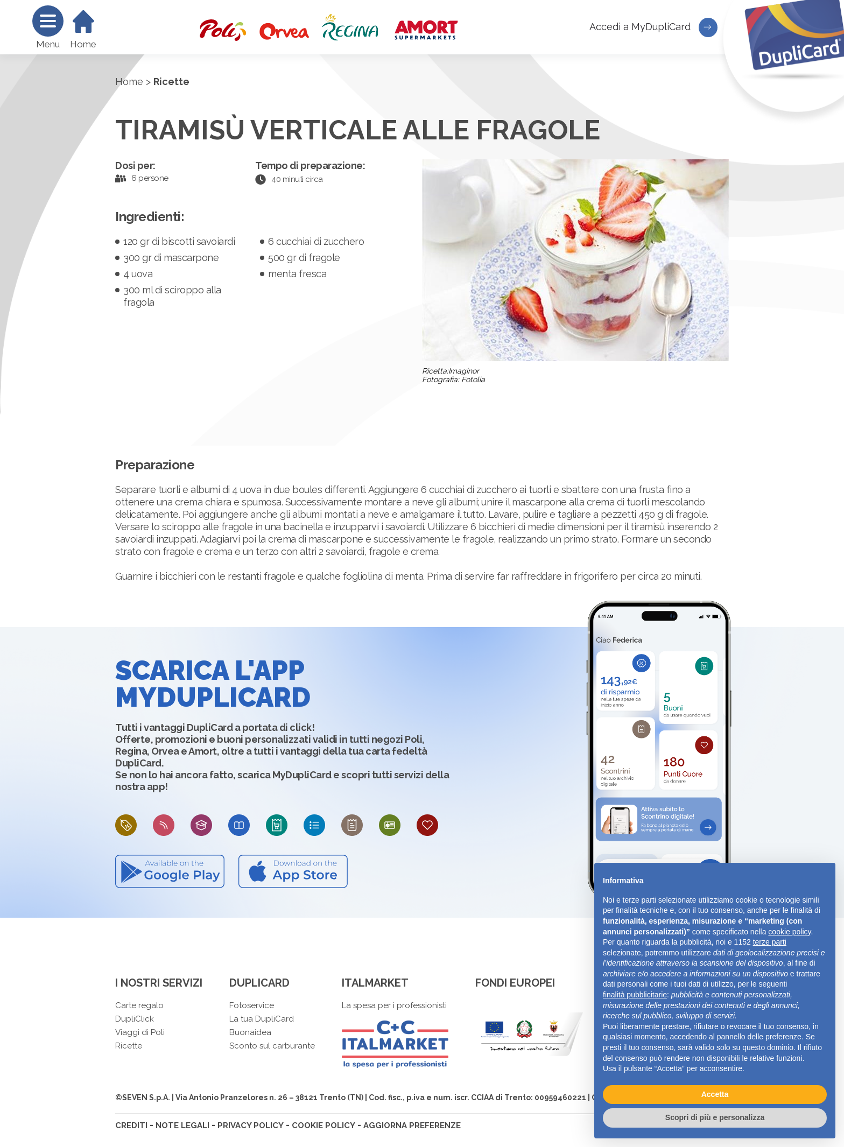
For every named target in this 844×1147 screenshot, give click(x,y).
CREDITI (131, 1125)
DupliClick (134, 1019)
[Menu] (48, 21)
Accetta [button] (715, 1094)
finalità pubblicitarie (635, 994)
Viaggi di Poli (140, 1032)
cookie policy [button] (789, 931)
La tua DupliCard (261, 1019)
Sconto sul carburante (272, 1046)
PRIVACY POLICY (250, 1125)
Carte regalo (139, 1005)
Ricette (128, 1046)
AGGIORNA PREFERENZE (412, 1125)
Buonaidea (250, 1032)
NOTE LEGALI (182, 1125)
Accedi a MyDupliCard (653, 27)
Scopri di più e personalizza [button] (714, 1117)
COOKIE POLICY (323, 1125)
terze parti (769, 942)
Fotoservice (251, 1005)
